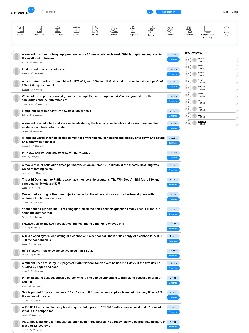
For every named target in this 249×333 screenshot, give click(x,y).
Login (226, 12)
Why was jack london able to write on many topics (56, 152)
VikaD (24, 188)
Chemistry (189, 31)
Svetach (25, 62)
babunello (202, 122)
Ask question (168, 12)
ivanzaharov (26, 173)
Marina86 (25, 73)
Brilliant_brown (27, 104)
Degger (25, 217)
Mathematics (39, 31)
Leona (200, 66)
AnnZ (200, 101)
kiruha (24, 244)
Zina (200, 108)
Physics (170, 31)
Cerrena (25, 131)
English (20, 31)
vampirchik (26, 146)
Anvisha (25, 202)
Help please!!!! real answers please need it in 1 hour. (57, 250)
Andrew (25, 300)
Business (77, 31)
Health (114, 31)
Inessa (201, 73)
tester (200, 94)
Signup (235, 12)
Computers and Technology (207, 32)
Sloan (24, 228)
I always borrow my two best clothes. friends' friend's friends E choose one (73, 223)
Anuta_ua (25, 255)
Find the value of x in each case (43, 69)
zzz (199, 115)
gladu (24, 157)
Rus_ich (25, 330)
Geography (132, 31)
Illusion (24, 315)
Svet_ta (201, 59)
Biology (151, 31)
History (95, 31)
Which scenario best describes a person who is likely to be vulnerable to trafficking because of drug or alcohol (92, 279)
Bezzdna (25, 90)
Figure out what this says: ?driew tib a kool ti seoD (56, 110)
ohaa (24, 286)
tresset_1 (25, 271)
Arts (226, 31)
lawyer (201, 80)
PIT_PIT (201, 87)
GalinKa (25, 115)
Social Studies (58, 31)
